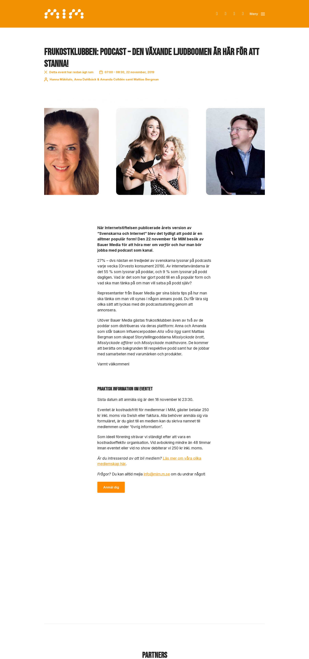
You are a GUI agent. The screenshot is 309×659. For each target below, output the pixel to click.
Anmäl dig (111, 487)
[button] (257, 14)
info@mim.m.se (157, 474)
